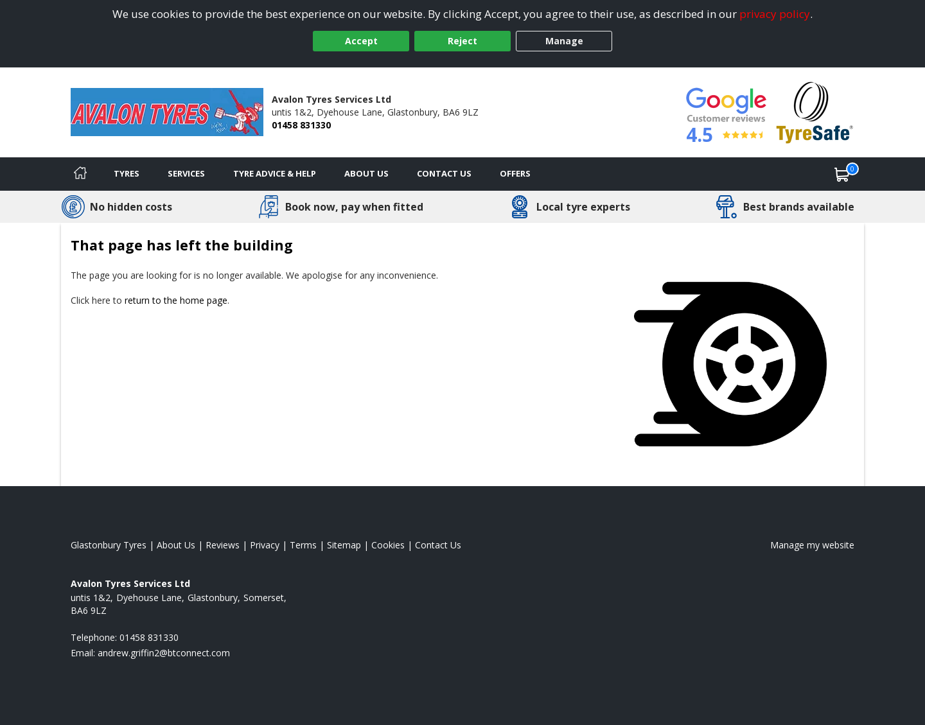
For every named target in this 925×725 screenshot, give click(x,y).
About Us (366, 173)
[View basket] (842, 174)
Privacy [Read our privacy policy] (264, 545)
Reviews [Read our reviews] (223, 545)
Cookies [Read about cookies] (388, 545)
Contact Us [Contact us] (444, 173)
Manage (564, 41)
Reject (462, 41)
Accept (361, 41)
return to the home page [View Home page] (176, 300)
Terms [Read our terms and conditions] (303, 545)
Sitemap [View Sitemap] (344, 545)
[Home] (80, 174)
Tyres (126, 173)
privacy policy (774, 13)
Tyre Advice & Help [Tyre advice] (274, 173)
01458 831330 (301, 125)
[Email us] (164, 653)
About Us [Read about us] (176, 545)
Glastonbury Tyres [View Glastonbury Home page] (108, 545)
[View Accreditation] (814, 111)
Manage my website (812, 545)
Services (186, 173)
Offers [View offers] (515, 173)
